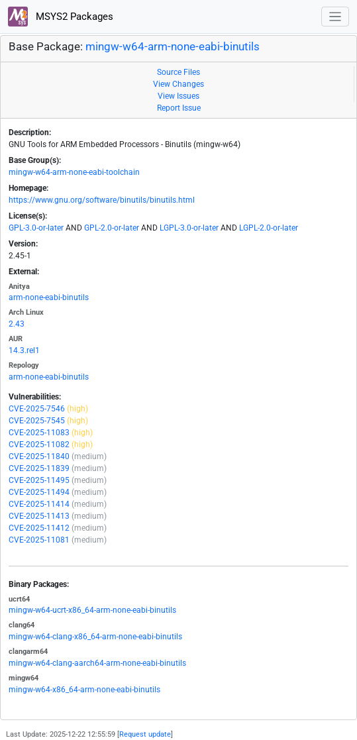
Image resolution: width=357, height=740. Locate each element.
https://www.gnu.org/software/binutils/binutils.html (102, 200)
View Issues (178, 96)
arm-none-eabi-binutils (49, 297)
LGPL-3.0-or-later (189, 228)
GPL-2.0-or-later (111, 228)
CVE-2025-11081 (39, 540)
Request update (145, 734)
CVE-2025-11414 (39, 504)
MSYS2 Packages (60, 16)
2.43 (17, 324)
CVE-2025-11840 (39, 456)
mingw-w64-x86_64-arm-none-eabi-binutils (84, 689)
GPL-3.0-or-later (36, 228)
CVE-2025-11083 (39, 432)
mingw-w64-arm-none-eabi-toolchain (74, 172)
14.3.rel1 (24, 350)
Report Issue (179, 108)
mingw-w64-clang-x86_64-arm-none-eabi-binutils (95, 636)
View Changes (178, 84)
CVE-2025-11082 (39, 444)
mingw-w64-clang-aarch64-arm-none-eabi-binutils (97, 663)
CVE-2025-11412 (39, 528)
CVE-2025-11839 (39, 468)
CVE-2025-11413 (39, 516)
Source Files (178, 72)
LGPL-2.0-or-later (268, 228)
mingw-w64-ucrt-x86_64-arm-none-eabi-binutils (92, 610)
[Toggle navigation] (335, 17)
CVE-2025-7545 (37, 420)
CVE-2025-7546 (37, 408)
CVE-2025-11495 (39, 480)
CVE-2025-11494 (39, 492)
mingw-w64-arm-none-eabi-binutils (172, 46)
